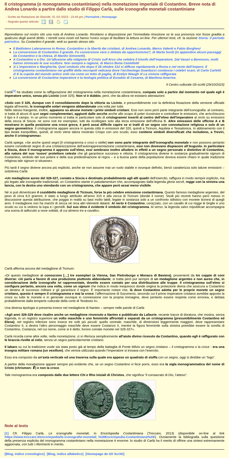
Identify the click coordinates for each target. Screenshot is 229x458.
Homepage (109, 16)
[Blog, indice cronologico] (24, 454)
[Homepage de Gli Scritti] (104, 454)
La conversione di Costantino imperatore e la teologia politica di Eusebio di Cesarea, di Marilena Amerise (94, 77)
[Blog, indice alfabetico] (65, 454)
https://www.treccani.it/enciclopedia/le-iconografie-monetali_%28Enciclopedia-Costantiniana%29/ (79, 437)
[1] (14, 91)
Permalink (92, 16)
